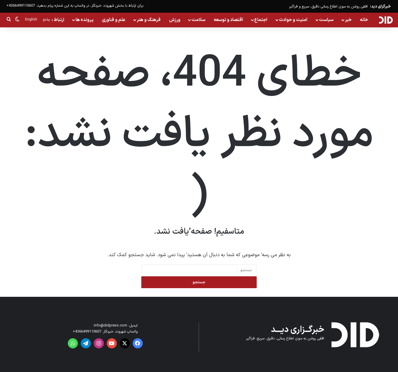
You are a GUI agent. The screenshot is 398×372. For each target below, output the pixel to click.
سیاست (326, 19)
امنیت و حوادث (293, 19)
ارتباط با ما (55, 19)
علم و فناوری (113, 19)
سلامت (198, 19)
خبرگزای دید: (380, 6)
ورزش (174, 19)
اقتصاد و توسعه (228, 19)
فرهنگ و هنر (149, 19)
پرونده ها (84, 19)
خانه (364, 19)
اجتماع (260, 19)
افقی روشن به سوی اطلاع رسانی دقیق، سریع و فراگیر (328, 7)
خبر (348, 19)
